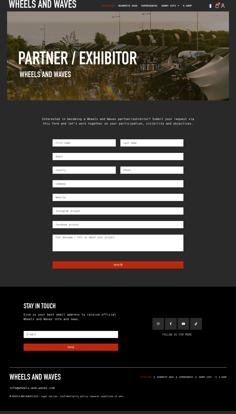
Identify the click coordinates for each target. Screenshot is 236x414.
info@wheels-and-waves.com (32, 391)
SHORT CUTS (170, 6)
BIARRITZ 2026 (128, 5)
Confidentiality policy (74, 399)
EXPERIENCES (149, 5)
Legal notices (49, 399)
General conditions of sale (106, 399)
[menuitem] (209, 6)
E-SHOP (187, 5)
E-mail (30, 331)
